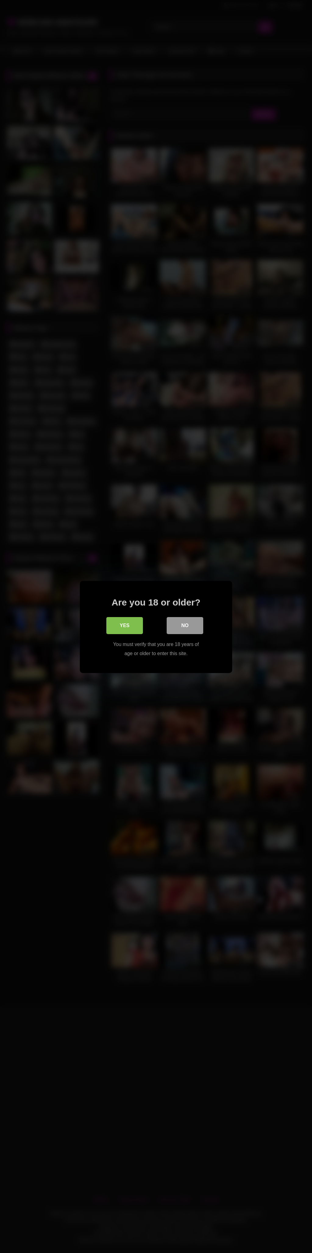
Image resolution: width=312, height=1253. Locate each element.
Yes (124, 624)
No (185, 624)
